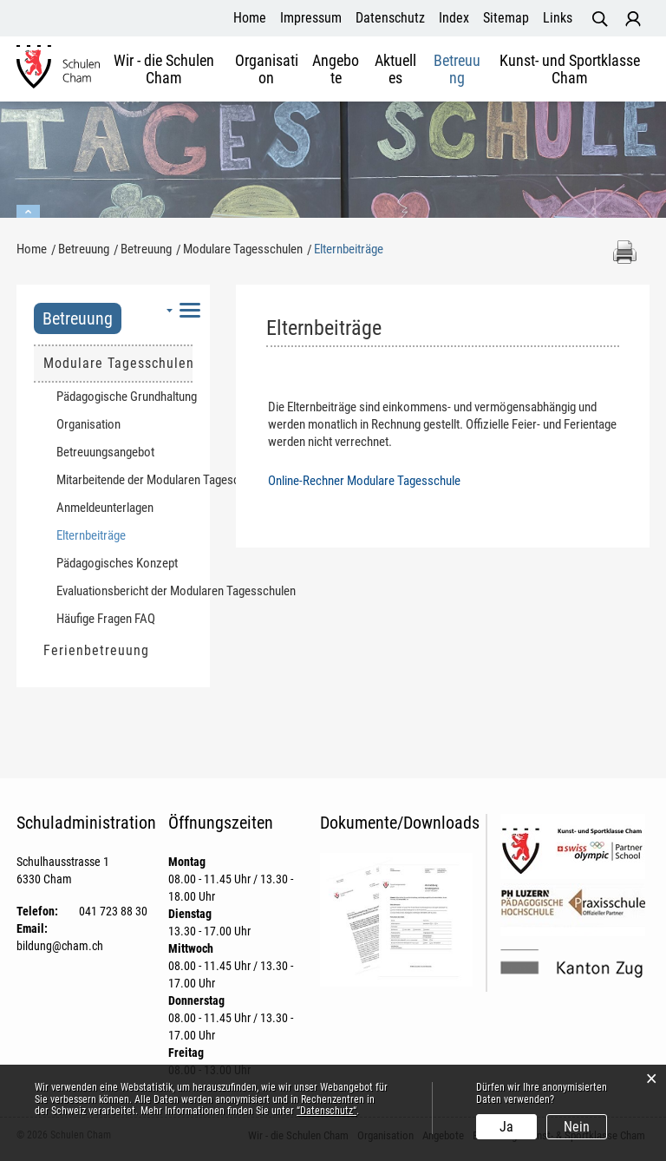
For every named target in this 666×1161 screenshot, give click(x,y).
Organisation (266, 69)
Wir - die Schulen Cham (164, 69)
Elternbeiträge (124, 535)
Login (633, 19)
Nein (577, 1126)
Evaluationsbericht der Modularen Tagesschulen (124, 591)
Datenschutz (390, 18)
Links (557, 18)
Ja (506, 1126)
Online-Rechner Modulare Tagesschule (364, 481)
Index (454, 18)
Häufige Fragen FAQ (105, 618)
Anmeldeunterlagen (104, 507)
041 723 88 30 (113, 911)
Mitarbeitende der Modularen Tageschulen (124, 480)
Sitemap (506, 18)
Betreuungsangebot (105, 452)
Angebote (335, 69)
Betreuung (457, 69)
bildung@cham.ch (59, 946)
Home (249, 18)
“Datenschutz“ (326, 1111)
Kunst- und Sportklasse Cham (570, 69)
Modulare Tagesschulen (118, 363)
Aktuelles (395, 69)
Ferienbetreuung (96, 650)
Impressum (311, 18)
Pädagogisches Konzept (117, 563)
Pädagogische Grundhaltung (124, 396)
